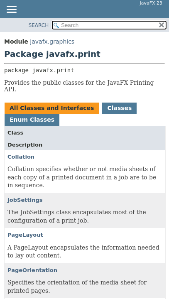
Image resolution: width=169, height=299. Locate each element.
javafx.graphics (52, 41)
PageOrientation (32, 270)
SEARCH (39, 25)
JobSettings (25, 200)
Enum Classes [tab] (32, 119)
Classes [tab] (119, 108)
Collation (20, 157)
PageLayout (25, 235)
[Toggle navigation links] (11, 10)
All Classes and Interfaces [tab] (52, 108)
